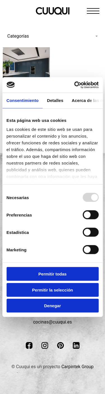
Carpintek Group (77, 366)
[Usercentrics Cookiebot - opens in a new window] (75, 84)
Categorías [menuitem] (18, 36)
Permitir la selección (52, 289)
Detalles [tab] (55, 100)
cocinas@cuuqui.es (52, 322)
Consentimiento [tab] (22, 100)
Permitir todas (52, 274)
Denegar (52, 305)
